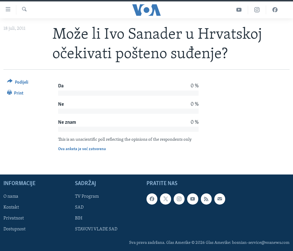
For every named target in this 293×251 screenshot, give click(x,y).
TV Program (87, 197)
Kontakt (11, 207)
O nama (10, 197)
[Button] (17, 83)
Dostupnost (14, 229)
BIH (78, 218)
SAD (79, 207)
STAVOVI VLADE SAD (96, 229)
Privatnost (13, 218)
